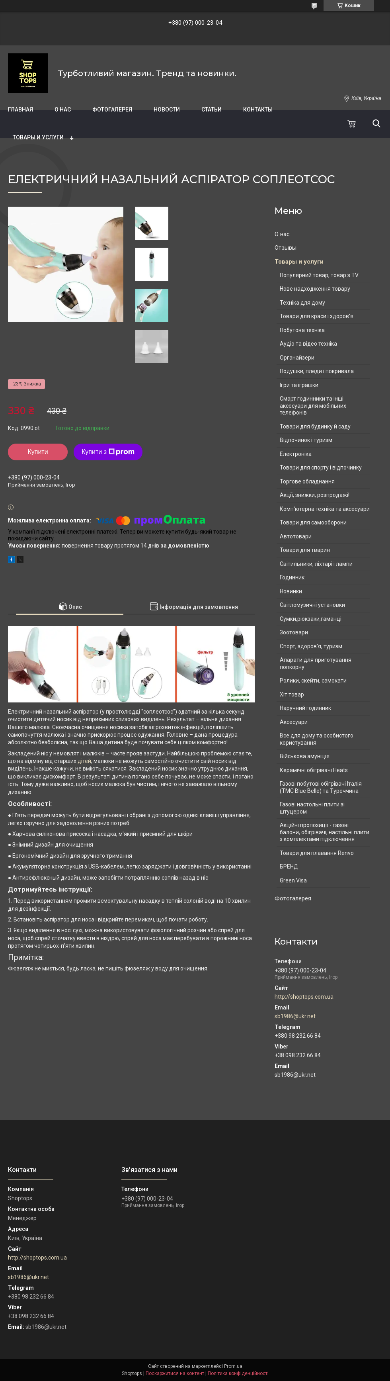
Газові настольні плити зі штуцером (312, 808)
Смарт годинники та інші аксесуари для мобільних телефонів (313, 405)
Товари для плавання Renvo (317, 853)
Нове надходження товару (315, 289)
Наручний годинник (305, 708)
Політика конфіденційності (238, 1373)
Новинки (291, 591)
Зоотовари (294, 632)
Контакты (258, 109)
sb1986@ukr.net (295, 1016)
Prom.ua (233, 1366)
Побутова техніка (302, 330)
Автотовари (296, 536)
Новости (167, 109)
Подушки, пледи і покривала (317, 371)
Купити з (108, 452)
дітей (84, 761)
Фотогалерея (112, 109)
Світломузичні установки (312, 605)
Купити (37, 451)
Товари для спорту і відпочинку (321, 467)
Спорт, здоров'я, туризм (311, 646)
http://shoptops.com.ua (304, 997)
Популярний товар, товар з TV (319, 275)
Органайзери (297, 357)
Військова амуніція (305, 756)
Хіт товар (292, 694)
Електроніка (296, 454)
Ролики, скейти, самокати (313, 680)
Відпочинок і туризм (306, 440)
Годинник (292, 577)
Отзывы (285, 247)
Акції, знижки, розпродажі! (314, 495)
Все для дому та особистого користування (316, 739)
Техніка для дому (302, 302)
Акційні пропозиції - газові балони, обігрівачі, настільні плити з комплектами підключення (324, 832)
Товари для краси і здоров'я (316, 316)
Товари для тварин (305, 550)
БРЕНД (289, 866)
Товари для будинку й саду (315, 426)
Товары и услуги (38, 137)
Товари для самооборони (313, 522)
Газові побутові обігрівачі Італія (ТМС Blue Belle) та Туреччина (321, 787)
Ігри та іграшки (299, 385)
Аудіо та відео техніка (308, 343)
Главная (20, 109)
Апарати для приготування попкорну (315, 663)
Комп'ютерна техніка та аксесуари (325, 509)
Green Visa (293, 880)
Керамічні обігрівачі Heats (314, 770)
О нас (63, 109)
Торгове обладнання (307, 481)
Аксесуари (294, 722)
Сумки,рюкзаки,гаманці (310, 619)
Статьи (211, 109)
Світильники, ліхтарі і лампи (316, 564)
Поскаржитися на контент (175, 1373)
